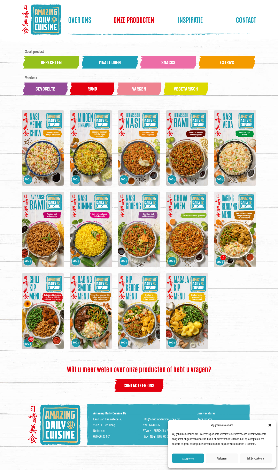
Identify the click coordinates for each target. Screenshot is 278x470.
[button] (270, 425)
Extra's (227, 62)
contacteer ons (139, 385)
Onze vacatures (206, 413)
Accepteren (188, 458)
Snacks (168, 62)
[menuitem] (87, 19)
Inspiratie (190, 19)
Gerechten (51, 62)
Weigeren (221, 458)
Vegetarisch (186, 89)
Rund (92, 89)
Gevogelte (45, 89)
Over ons (79, 19)
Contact (246, 19)
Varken (139, 89)
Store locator (204, 419)
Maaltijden (110, 62)
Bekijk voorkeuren (256, 458)
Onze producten (134, 19)
